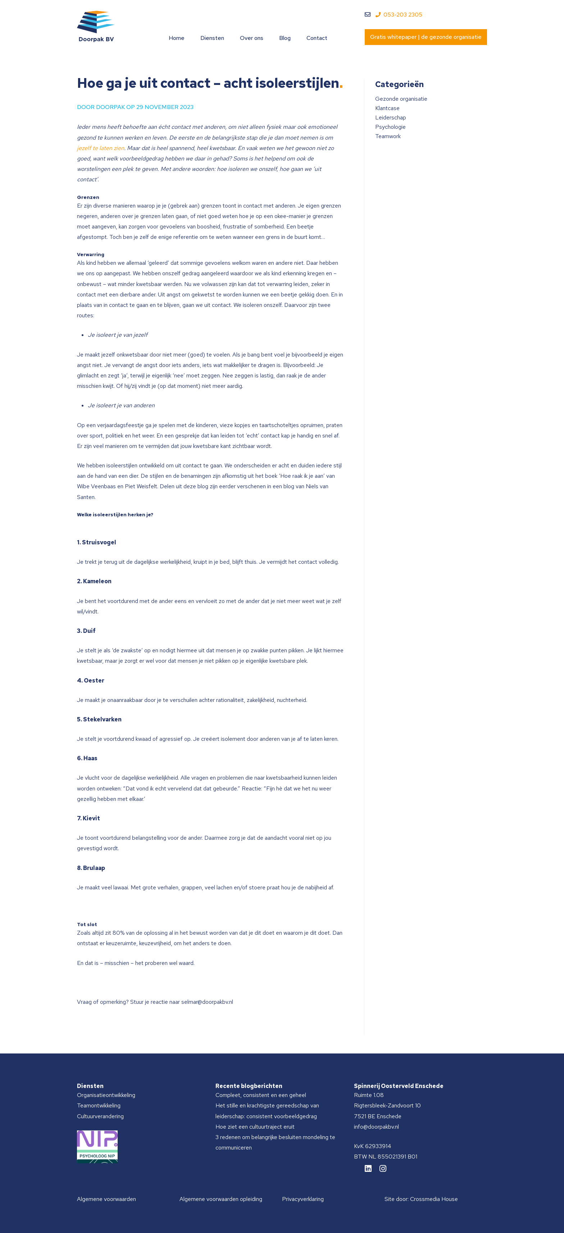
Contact (316, 38)
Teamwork (388, 136)
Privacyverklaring (303, 1199)
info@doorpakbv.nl (376, 1126)
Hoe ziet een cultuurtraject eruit (255, 1126)
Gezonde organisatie (401, 99)
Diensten (212, 38)
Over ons (251, 38)
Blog (285, 38)
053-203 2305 (399, 14)
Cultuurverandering (100, 1116)
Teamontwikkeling (98, 1105)
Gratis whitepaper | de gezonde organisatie (426, 37)
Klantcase (387, 108)
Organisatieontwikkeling (106, 1095)
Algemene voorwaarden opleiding (220, 1199)
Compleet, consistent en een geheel (260, 1095)
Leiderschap (390, 117)
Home (177, 38)
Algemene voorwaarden (106, 1199)
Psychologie (390, 127)
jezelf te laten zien (100, 148)
